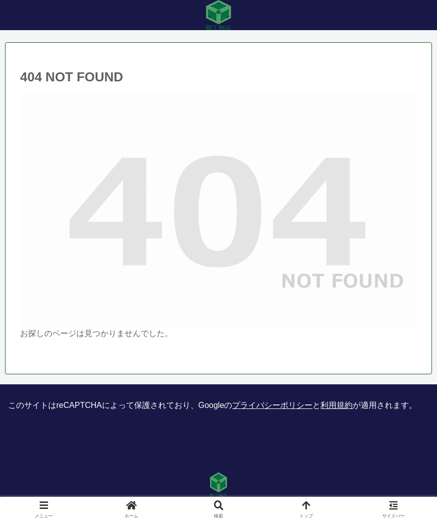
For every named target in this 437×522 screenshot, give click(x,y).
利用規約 (336, 405)
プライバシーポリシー (272, 405)
